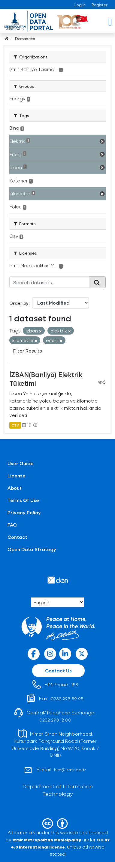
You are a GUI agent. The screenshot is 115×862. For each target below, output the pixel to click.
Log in (80, 4)
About (15, 488)
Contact (17, 537)
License (17, 475)
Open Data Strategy (32, 549)
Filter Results (27, 350)
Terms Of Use (23, 500)
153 (74, 684)
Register (99, 4)
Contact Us (58, 670)
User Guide (21, 463)
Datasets (25, 38)
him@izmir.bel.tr (70, 769)
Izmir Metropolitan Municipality (47, 840)
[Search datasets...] (49, 282)
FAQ (12, 524)
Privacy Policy (24, 512)
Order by (19, 303)
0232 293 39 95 (67, 698)
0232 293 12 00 (55, 720)
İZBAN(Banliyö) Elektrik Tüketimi (45, 379)
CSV (15, 425)
